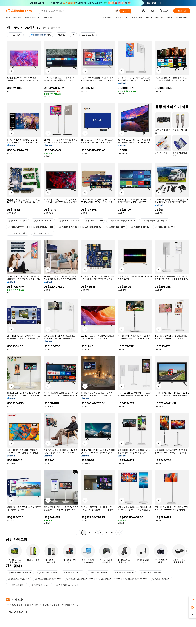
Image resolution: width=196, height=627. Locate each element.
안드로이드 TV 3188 (94, 221)
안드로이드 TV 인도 (68, 227)
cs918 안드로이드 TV (91, 227)
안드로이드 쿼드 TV (161, 579)
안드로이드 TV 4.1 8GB (18, 227)
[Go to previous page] (72, 532)
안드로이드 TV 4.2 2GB (43, 221)
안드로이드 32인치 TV (17, 233)
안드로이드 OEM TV (140, 227)
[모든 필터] (15, 34)
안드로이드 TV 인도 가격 (150, 573)
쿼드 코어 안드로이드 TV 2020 (48, 579)
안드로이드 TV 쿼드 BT (98, 573)
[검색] (125, 11)
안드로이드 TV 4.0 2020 (109, 579)
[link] (192, 600)
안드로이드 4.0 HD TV (41, 585)
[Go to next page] (123, 532)
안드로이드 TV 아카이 (17, 221)
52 (118, 533)
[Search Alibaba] (77, 10)
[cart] (153, 11)
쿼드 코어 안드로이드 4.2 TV (20, 573)
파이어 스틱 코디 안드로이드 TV (121, 221)
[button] (116, 11)
